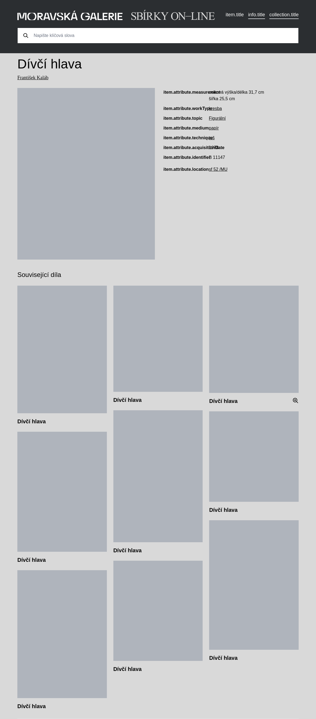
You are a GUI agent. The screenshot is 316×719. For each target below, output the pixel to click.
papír (214, 128)
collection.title (284, 14)
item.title (235, 14)
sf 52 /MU (218, 169)
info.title (256, 14)
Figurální (217, 118)
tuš (212, 137)
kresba (215, 108)
